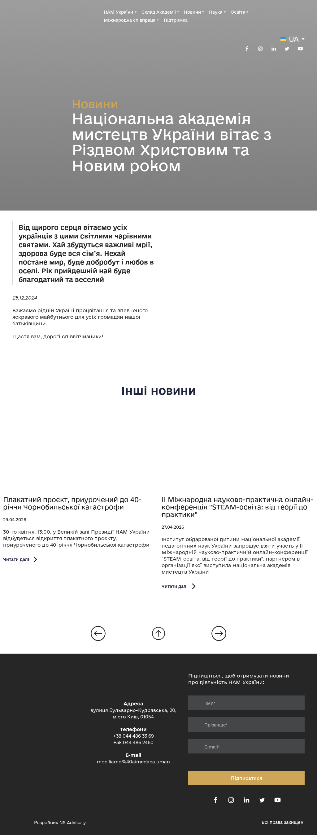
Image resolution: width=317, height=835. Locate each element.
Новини (192, 12)
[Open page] (79, 452)
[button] (247, 48)
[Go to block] (158, 633)
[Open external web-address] (20, 822)
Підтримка (176, 20)
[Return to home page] (37, 16)
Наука (215, 12)
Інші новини (158, 390)
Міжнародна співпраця (129, 20)
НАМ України (118, 12)
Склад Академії (158, 12)
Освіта (238, 12)
